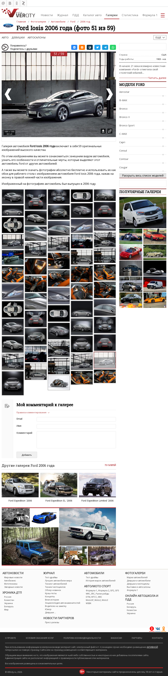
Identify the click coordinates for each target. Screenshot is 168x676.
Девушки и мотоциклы (138, 583)
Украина (8, 603)
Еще (158, 37)
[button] (74, 47)
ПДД (75, 15)
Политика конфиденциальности (82, 638)
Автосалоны (37, 37)
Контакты (157, 638)
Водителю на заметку (55, 606)
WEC (100, 596)
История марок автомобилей (100, 580)
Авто (5, 37)
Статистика (130, 15)
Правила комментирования (31, 412)
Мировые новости (13, 577)
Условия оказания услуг (40, 638)
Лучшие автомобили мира (58, 580)
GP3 (117, 590)
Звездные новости (13, 587)
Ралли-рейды (102, 593)
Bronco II (124, 117)
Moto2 (98, 600)
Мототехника (10, 583)
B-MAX (123, 100)
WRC (88, 593)
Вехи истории (52, 599)
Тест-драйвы (51, 577)
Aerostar (124, 91)
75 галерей (110, 465)
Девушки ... (50, 612)
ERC (93, 593)
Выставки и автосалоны (138, 587)
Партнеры (137, 638)
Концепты (50, 596)
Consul (123, 150)
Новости (47, 15)
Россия (7, 596)
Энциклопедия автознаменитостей (62, 603)
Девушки (18, 37)
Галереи (112, 15)
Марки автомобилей (137, 577)
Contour (124, 159)
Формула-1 (91, 590)
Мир (6, 609)
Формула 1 (150, 15)
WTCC (94, 596)
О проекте (10, 638)
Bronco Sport (127, 125)
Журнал (62, 15)
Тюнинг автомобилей (56, 583)
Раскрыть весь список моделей (142, 175)
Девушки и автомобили (139, 580)
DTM (88, 596)
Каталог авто (92, 15)
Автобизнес (10, 580)
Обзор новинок (53, 590)
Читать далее (157, 78)
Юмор (48, 609)
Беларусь (9, 606)
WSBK (88, 603)
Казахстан (9, 600)
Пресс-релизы (52, 622)
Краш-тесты (51, 593)
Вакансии (116, 638)
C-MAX (123, 133)
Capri (122, 142)
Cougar (123, 167)
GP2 (112, 590)
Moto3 (105, 600)
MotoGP (90, 600)
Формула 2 (103, 590)
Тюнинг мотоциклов (55, 587)
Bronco (123, 108)
